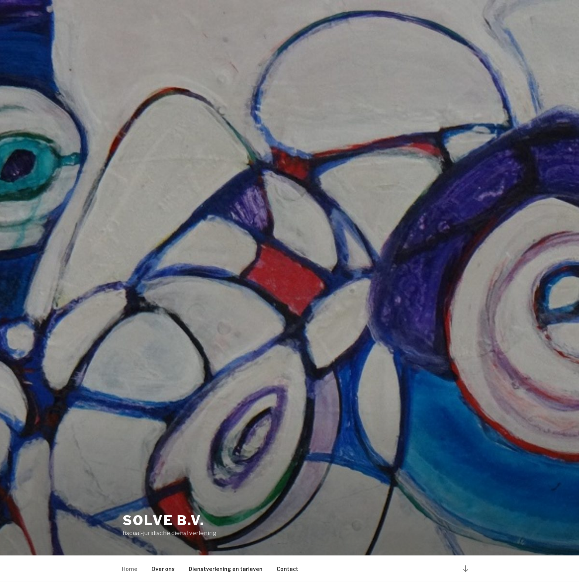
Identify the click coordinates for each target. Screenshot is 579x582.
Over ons (163, 569)
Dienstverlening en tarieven (226, 569)
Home (129, 569)
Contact (287, 569)
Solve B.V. (164, 520)
